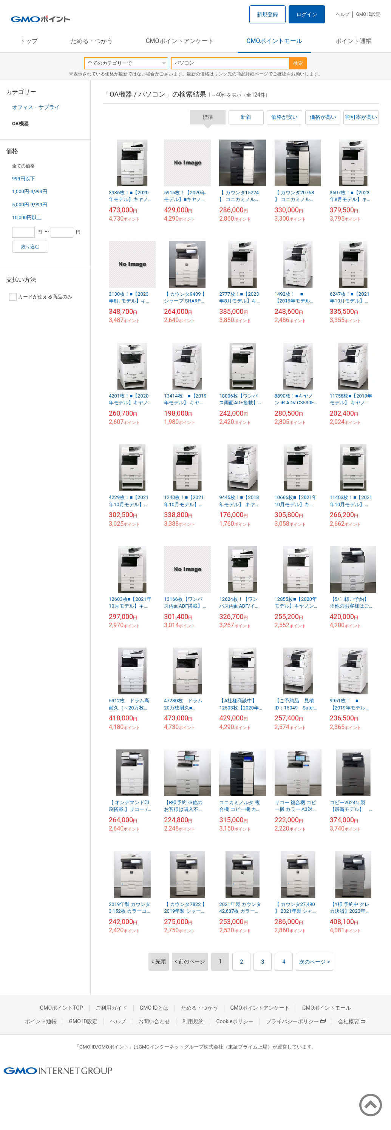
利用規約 (193, 1021)
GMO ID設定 (368, 14)
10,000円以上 (27, 217)
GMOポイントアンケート (180, 41)
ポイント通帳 (353, 41)
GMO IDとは (154, 1008)
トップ (29, 41)
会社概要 (352, 1021)
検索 (298, 63)
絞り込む (30, 246)
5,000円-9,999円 (29, 204)
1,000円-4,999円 (29, 191)
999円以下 (23, 178)
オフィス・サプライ (36, 107)
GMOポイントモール (275, 41)
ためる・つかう (92, 41)
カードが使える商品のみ (40, 297)
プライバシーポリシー (296, 1021)
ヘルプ (342, 14)
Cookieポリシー (234, 1021)
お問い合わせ (154, 1021)
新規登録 (267, 14)
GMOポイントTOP (61, 1008)
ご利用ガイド (111, 1008)
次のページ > (314, 962)
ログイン (306, 14)
